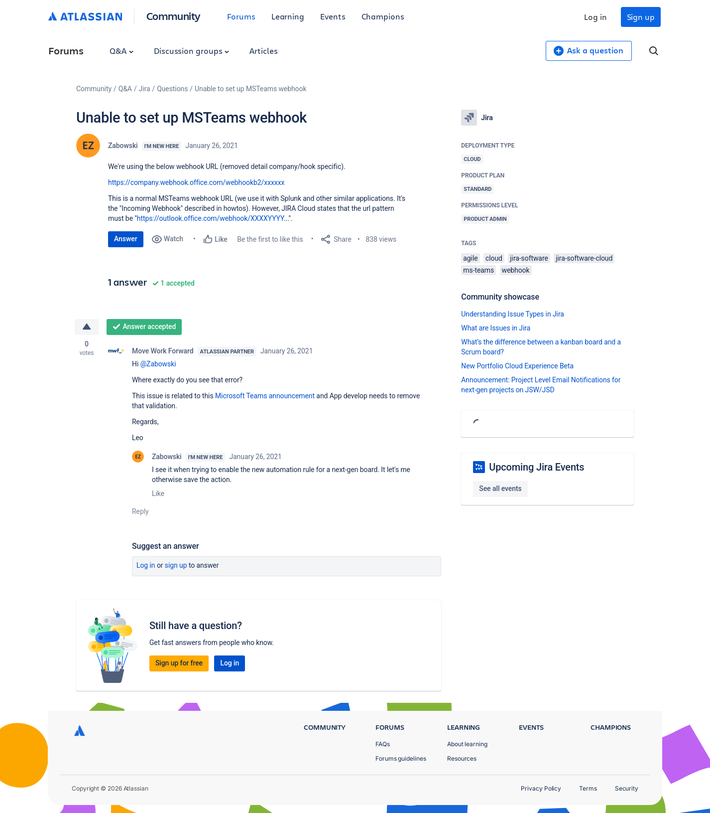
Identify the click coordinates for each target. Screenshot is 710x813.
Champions (382, 16)
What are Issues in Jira (495, 328)
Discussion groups (192, 50)
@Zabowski (158, 364)
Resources (461, 758)
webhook (516, 270)
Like (158, 493)
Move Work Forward (163, 351)
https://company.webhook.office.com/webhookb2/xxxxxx (196, 182)
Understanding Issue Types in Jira (512, 314)
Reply (140, 511)
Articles (263, 50)
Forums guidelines (400, 758)
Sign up (641, 16)
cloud (493, 258)
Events (333, 16)
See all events (500, 488)
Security (626, 788)
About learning (467, 744)
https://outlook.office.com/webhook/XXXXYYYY (210, 218)
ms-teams (478, 270)
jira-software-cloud (584, 258)
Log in (595, 16)
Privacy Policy (541, 788)
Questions (172, 89)
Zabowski (123, 146)
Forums (241, 16)
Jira (144, 89)
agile (470, 258)
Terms (588, 788)
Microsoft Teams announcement (265, 396)
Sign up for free (179, 663)
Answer (125, 239)
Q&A (121, 50)
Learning (287, 16)
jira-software (529, 258)
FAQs (382, 744)
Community (173, 15)
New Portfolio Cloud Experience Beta (517, 366)
